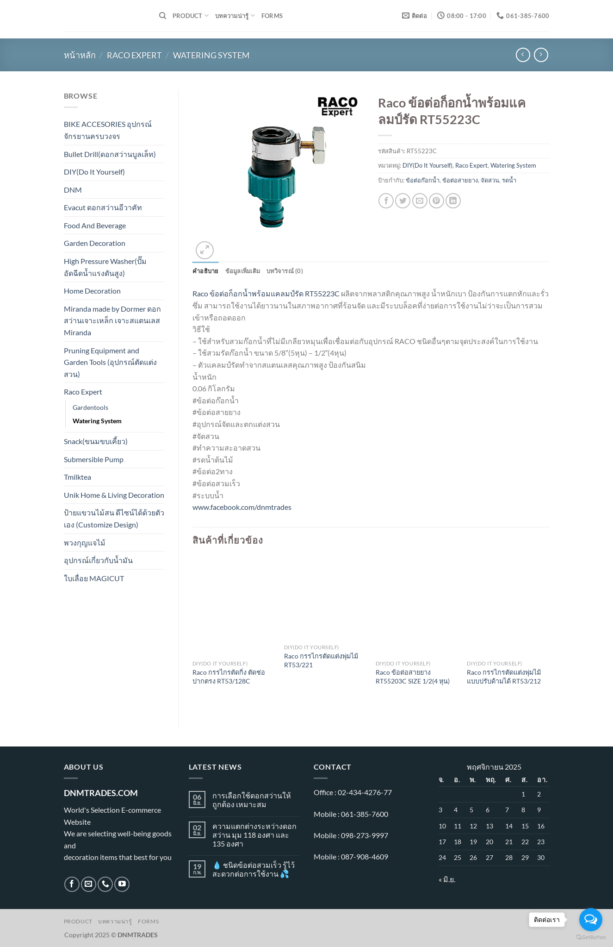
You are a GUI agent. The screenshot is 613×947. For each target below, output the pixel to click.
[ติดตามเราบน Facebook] (72, 884)
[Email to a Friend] (419, 200)
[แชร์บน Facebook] (386, 200)
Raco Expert (134, 55)
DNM (73, 189)
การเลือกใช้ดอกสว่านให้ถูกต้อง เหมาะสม (251, 800)
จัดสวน (490, 180)
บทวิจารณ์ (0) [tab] (284, 271)
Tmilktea (77, 476)
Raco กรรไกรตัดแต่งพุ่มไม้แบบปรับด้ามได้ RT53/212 (504, 676)
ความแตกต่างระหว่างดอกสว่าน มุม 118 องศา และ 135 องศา (254, 835)
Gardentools (90, 407)
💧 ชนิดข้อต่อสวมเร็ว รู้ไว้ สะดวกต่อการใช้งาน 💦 (253, 869)
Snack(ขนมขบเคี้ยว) (96, 441)
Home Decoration (92, 290)
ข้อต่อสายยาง (460, 180)
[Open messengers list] (590, 919)
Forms (272, 15)
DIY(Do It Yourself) (94, 171)
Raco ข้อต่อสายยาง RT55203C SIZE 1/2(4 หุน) (413, 676)
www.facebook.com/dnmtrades (241, 506)
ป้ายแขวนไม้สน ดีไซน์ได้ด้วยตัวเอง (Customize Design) (114, 518)
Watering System (211, 55)
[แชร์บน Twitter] (402, 200)
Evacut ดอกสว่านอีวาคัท (103, 207)
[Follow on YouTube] (122, 884)
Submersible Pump (94, 459)
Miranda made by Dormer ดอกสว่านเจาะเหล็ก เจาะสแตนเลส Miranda (112, 320)
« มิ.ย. (447, 879)
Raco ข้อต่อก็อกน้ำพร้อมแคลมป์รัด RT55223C (266, 293)
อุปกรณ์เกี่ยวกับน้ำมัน (98, 560)
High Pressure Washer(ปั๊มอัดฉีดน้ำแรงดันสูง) (105, 267)
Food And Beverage (95, 225)
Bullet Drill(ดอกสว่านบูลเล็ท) (110, 154)
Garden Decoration (94, 242)
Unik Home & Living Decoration (114, 494)
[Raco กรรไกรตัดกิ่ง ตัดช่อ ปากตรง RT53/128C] (233, 606)
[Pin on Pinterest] (436, 200)
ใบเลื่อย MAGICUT (94, 578)
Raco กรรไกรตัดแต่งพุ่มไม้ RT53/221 (321, 660)
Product (191, 15)
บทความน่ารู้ (235, 15)
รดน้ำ (509, 180)
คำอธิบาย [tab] (205, 271)
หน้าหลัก (80, 55)
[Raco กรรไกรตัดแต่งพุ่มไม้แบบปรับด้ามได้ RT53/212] (508, 606)
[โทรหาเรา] (105, 884)
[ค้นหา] (162, 16)
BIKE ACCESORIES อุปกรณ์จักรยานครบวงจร (108, 129)
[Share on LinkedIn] (453, 200)
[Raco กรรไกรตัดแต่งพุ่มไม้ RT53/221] (325, 598)
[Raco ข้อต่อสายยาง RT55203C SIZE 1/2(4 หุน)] (417, 606)
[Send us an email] (88, 884)
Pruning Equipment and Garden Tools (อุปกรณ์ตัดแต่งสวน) (110, 362)
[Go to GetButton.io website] (591, 937)
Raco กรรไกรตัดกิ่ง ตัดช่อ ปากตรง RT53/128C (228, 676)
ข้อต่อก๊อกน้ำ (423, 180)
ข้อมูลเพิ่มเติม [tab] (242, 271)
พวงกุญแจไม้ (84, 542)
